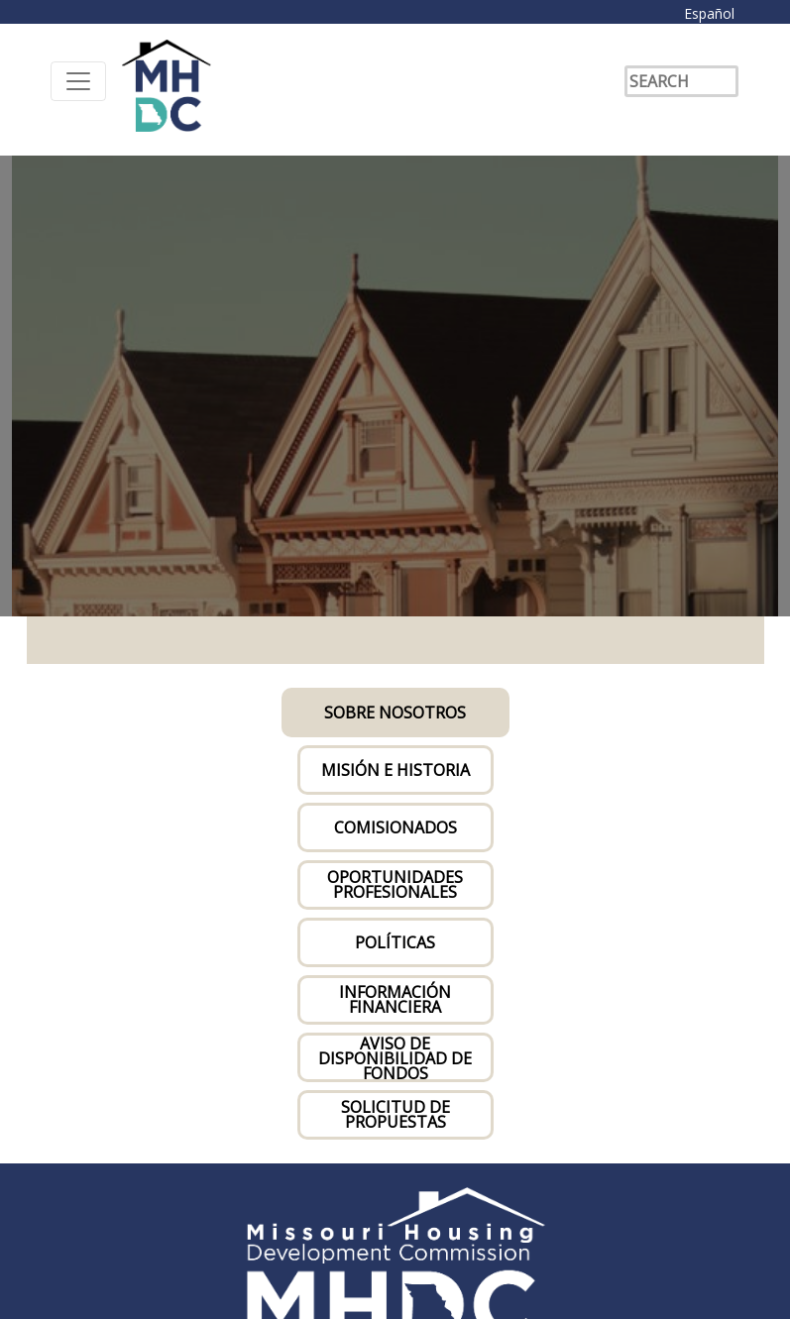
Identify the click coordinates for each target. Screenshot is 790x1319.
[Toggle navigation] (78, 81)
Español (709, 13)
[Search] (681, 81)
